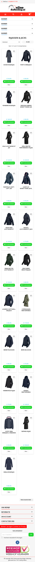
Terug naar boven (26, 500)
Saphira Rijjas (26, 431)
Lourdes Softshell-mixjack (9, 309)
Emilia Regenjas (9, 472)
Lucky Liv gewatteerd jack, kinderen (26, 188)
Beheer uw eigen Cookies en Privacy (13, 527)
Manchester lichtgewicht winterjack (9, 270)
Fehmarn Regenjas (9, 105)
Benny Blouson (9, 350)
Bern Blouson (26, 350)
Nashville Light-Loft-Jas (9, 187)
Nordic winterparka (26, 391)
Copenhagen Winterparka (26, 309)
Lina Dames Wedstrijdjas (26, 269)
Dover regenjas (9, 65)
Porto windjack (26, 65)
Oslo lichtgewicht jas (9, 147)
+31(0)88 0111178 (12, 1)
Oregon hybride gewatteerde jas (26, 106)
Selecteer (11, 42)
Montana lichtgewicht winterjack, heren (9, 229)
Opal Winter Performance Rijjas (26, 147)
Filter (28, 42)
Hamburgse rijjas (9, 390)
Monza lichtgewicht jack (26, 228)
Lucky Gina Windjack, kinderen (9, 432)
